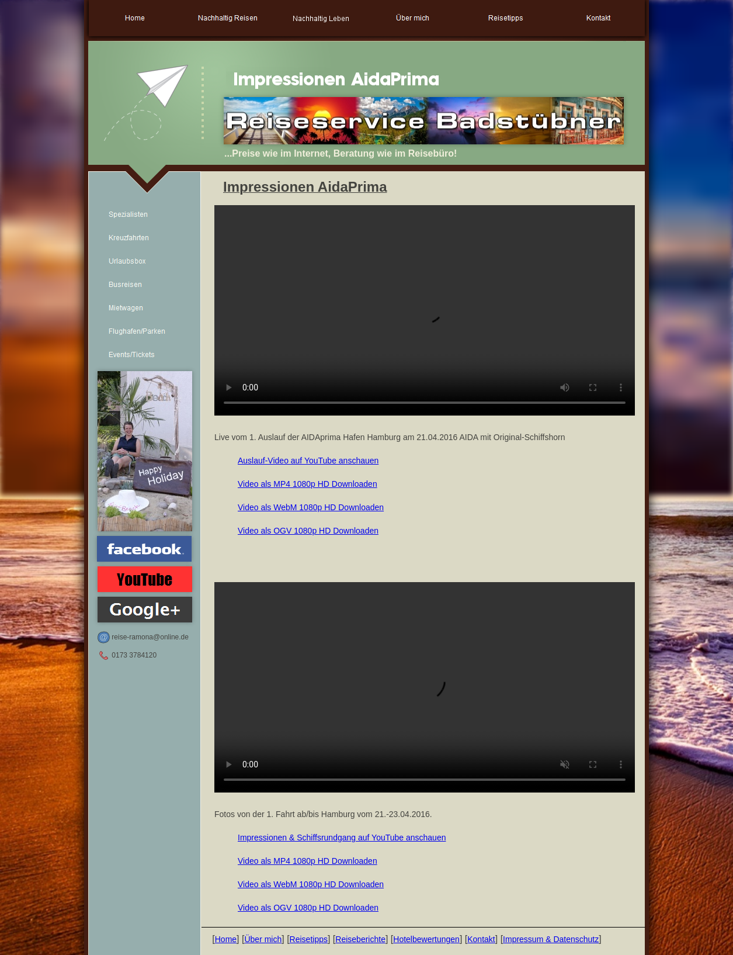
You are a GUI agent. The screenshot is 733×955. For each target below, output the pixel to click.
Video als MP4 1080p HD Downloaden (307, 484)
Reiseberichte (360, 939)
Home (226, 939)
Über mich (263, 939)
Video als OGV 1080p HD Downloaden (308, 530)
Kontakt (481, 939)
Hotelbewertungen (426, 939)
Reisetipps (309, 939)
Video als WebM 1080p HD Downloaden (311, 507)
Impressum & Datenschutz (551, 939)
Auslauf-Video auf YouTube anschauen (308, 460)
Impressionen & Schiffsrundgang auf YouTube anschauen (342, 837)
